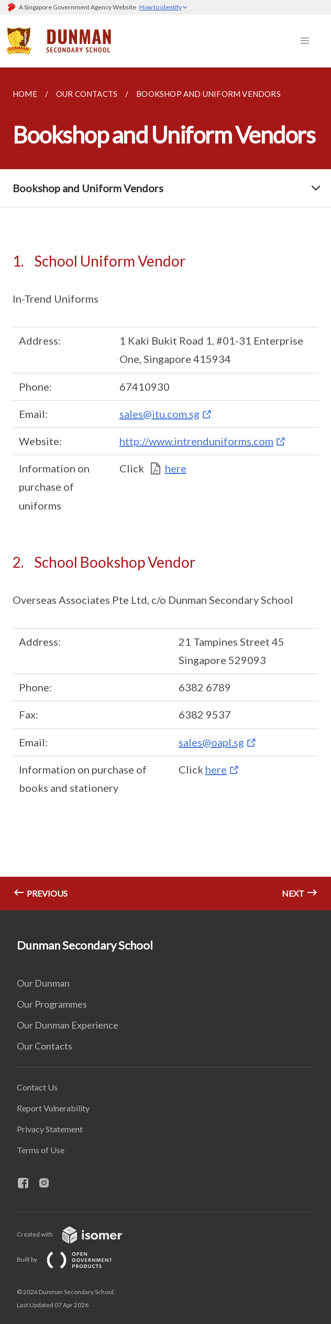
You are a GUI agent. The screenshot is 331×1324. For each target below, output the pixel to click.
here (175, 468)
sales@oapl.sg (211, 742)
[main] (165, 489)
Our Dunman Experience (67, 1025)
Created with (78, 1234)
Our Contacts (44, 1046)
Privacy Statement (50, 1129)
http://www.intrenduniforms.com (196, 441)
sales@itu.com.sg (159, 413)
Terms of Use (40, 1150)
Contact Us (37, 1087)
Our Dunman (43, 983)
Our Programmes (52, 1004)
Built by (73, 1259)
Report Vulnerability (53, 1108)
